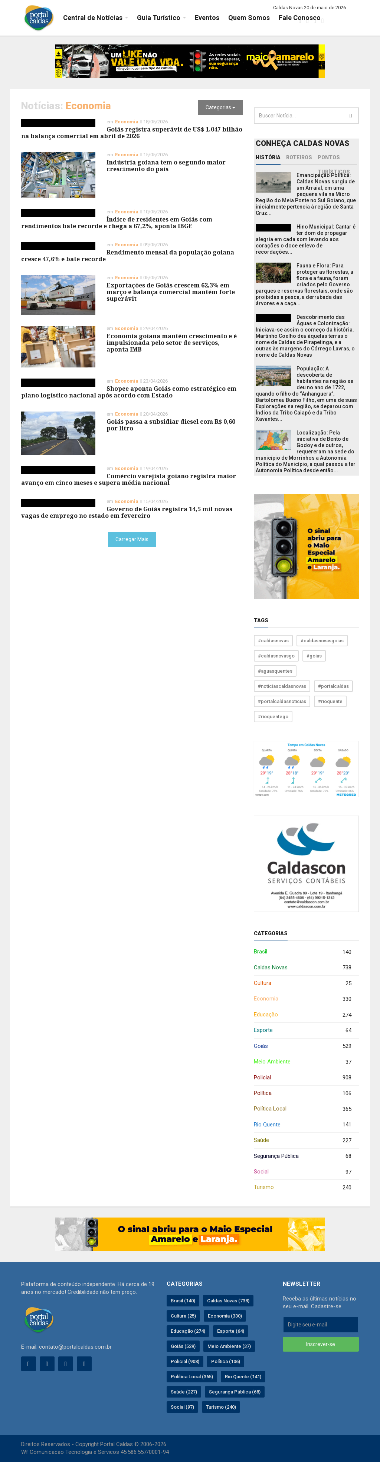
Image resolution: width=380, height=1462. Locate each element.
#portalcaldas (333, 686)
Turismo (302, 1188)
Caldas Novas (302, 968)
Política (302, 1094)
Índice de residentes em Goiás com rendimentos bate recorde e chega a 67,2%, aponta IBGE (116, 222)
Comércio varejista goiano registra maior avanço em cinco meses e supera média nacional (128, 479)
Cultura (302, 984)
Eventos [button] (207, 17)
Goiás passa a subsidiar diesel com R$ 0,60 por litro (171, 424)
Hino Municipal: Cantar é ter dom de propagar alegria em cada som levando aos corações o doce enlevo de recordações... (306, 239)
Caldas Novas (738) (228, 1300)
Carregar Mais (131, 539)
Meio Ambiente (302, 1062)
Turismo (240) (221, 1407)
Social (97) (182, 1407)
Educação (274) (188, 1331)
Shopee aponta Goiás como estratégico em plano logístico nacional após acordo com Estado (128, 391)
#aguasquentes (275, 671)
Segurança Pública (302, 1156)
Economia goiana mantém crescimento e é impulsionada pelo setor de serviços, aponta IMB (172, 342)
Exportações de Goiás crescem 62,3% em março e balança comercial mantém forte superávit (171, 292)
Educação (302, 1015)
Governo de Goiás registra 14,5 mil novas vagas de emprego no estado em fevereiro (126, 512)
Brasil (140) (183, 1300)
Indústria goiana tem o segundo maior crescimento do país (166, 165)
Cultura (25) (183, 1316)
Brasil (302, 952)
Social (302, 1172)
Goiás (302, 1046)
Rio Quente (302, 1125)
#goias (314, 656)
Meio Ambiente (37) (229, 1346)
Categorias (220, 107)
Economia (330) (225, 1316)
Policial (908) (185, 1361)
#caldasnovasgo (276, 656)
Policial (302, 1078)
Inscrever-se (320, 1344)
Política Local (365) (192, 1376)
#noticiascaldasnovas (282, 686)
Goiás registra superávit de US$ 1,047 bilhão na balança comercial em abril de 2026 (131, 132)
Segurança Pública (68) (235, 1392)
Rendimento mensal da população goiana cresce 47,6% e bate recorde (127, 255)
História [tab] (268, 157)
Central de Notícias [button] (92, 17)
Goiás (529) (183, 1346)
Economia (302, 999)
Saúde (302, 1141)
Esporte (302, 1031)
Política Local (302, 1109)
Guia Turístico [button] (158, 17)
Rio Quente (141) (243, 1376)
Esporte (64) (230, 1331)
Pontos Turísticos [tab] (334, 159)
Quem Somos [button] (249, 17)
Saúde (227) (184, 1392)
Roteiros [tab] (299, 157)
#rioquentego (273, 716)
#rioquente (330, 701)
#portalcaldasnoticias (282, 701)
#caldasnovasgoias (322, 640)
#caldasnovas (273, 640)
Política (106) (225, 1361)
